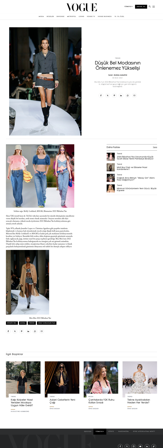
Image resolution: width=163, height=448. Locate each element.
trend (32, 323)
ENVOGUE (60, 16)
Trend (117, 58)
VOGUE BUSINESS (105, 16)
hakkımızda (123, 431)
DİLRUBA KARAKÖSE (120, 75)
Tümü (155, 147)
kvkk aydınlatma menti (144, 431)
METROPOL (71, 16)
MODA (41, 16)
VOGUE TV (91, 16)
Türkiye (100, 431)
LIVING (81, 16)
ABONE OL (141, 6)
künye (111, 431)
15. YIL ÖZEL (119, 16)
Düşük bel (12, 323)
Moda (22, 323)
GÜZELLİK (50, 16)
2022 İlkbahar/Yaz (46, 323)
